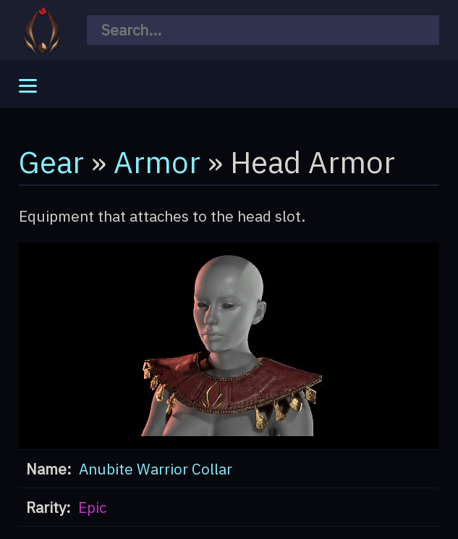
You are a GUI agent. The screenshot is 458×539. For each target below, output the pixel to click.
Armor (157, 161)
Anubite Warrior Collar (155, 469)
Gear (51, 161)
